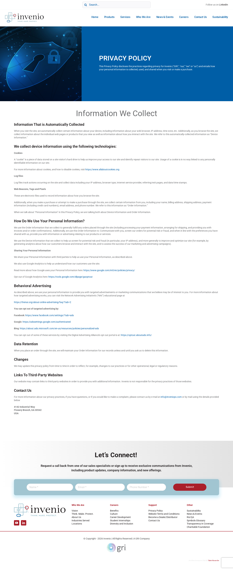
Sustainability (194, 510)
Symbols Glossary (196, 520)
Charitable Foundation (198, 527)
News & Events (194, 514)
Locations (77, 523)
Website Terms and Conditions (163, 514)
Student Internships (120, 520)
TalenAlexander (213, 560)
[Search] (85, 4)
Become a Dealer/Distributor (162, 517)
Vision (75, 510)
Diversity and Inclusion (121, 523)
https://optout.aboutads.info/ (136, 335)
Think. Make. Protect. (83, 514)
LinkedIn (223, 4)
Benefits (114, 510)
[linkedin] (23, 522)
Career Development (120, 517)
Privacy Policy (155, 510)
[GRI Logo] (116, 543)
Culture (113, 514)
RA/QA (190, 517)
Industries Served (80, 520)
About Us (76, 517)
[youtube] (16, 522)
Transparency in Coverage (200, 523)
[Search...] (116, 4)
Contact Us (154, 520)
